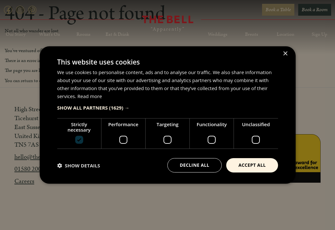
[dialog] (167, 115)
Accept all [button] (252, 165)
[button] (167, 108)
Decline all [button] (194, 165)
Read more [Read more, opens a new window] (89, 96)
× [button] (285, 53)
